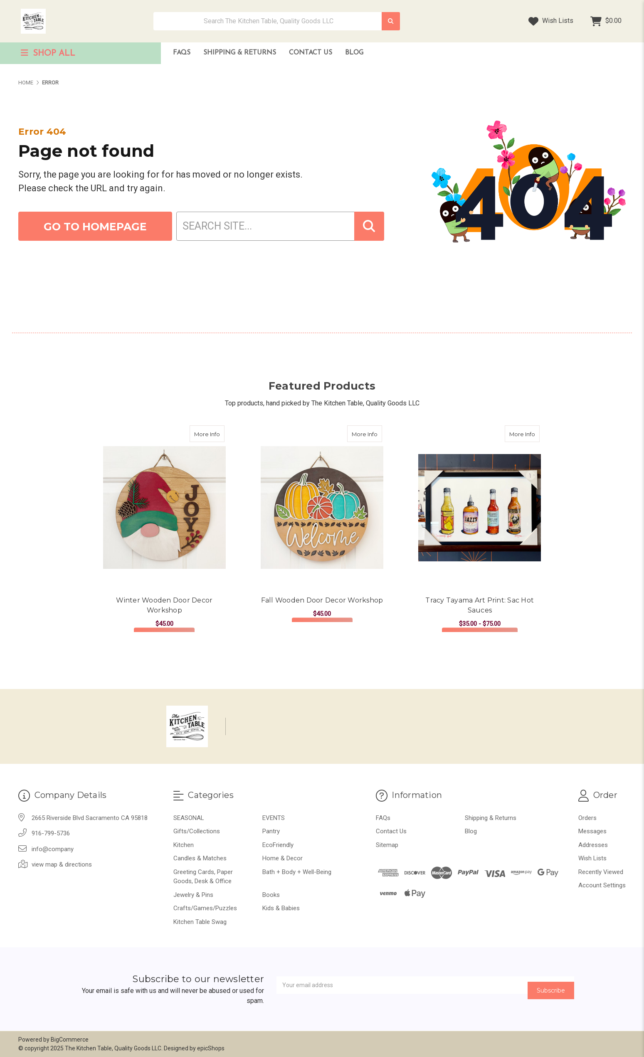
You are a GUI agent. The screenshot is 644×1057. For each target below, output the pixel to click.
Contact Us (310, 52)
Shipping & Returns (239, 52)
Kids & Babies (281, 908)
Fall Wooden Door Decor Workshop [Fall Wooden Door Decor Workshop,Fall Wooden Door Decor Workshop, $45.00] (322, 600)
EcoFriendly (278, 845)
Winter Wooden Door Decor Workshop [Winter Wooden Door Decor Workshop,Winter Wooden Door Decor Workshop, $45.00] (164, 605)
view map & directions (62, 864)
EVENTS (273, 818)
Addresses (593, 845)
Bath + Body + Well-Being (296, 872)
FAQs (181, 52)
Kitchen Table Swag (200, 922)
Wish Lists (550, 21)
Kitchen (183, 845)
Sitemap (387, 845)
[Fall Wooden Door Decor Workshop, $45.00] (322, 507)
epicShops (211, 1048)
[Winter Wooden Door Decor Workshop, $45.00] (164, 507)
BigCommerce (70, 1039)
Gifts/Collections (196, 831)
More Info (209, 431)
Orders (587, 818)
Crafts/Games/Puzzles (205, 908)
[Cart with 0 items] (606, 21)
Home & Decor (282, 858)
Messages (592, 831)
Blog (354, 52)
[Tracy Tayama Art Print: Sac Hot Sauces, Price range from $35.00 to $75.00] (479, 507)
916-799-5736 (51, 833)
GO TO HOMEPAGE (95, 226)
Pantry (271, 831)
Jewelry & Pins (193, 895)
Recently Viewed (600, 872)
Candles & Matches (200, 858)
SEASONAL (188, 818)
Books (271, 895)
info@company (53, 849)
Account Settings (602, 885)
